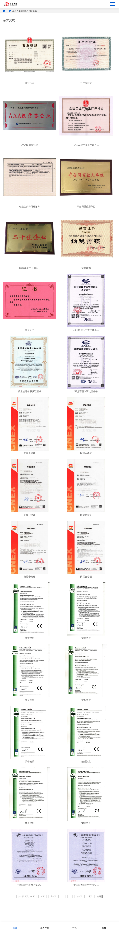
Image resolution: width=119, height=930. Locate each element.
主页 (14, 11)
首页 (15, 925)
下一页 (79, 896)
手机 (74, 925)
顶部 (104, 925)
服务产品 (44, 925)
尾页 (90, 896)
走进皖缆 (22, 11)
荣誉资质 (33, 11)
